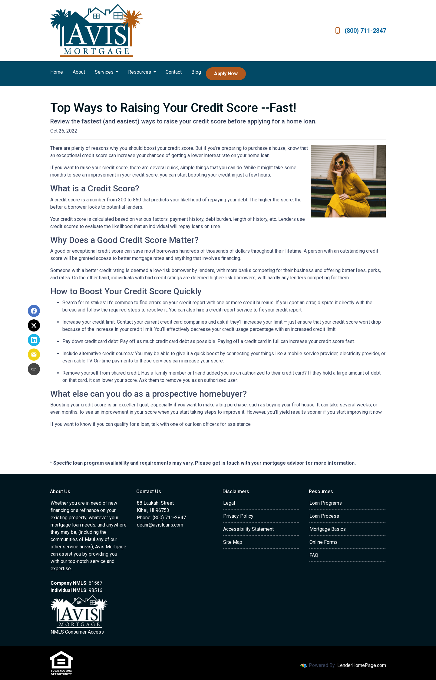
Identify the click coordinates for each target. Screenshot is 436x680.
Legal (229, 503)
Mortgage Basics (327, 529)
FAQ (313, 555)
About (79, 72)
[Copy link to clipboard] (34, 369)
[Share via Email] (34, 354)
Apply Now (226, 73)
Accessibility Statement (248, 529)
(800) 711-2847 (360, 30)
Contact (174, 72)
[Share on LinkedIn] (34, 340)
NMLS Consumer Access (77, 632)
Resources (140, 72)
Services (105, 72)
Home (56, 72)
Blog (196, 72)
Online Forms (323, 542)
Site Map (232, 542)
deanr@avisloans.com (160, 525)
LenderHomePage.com (361, 665)
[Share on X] (34, 325)
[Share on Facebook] (34, 311)
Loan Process (324, 516)
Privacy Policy (238, 516)
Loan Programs (325, 503)
